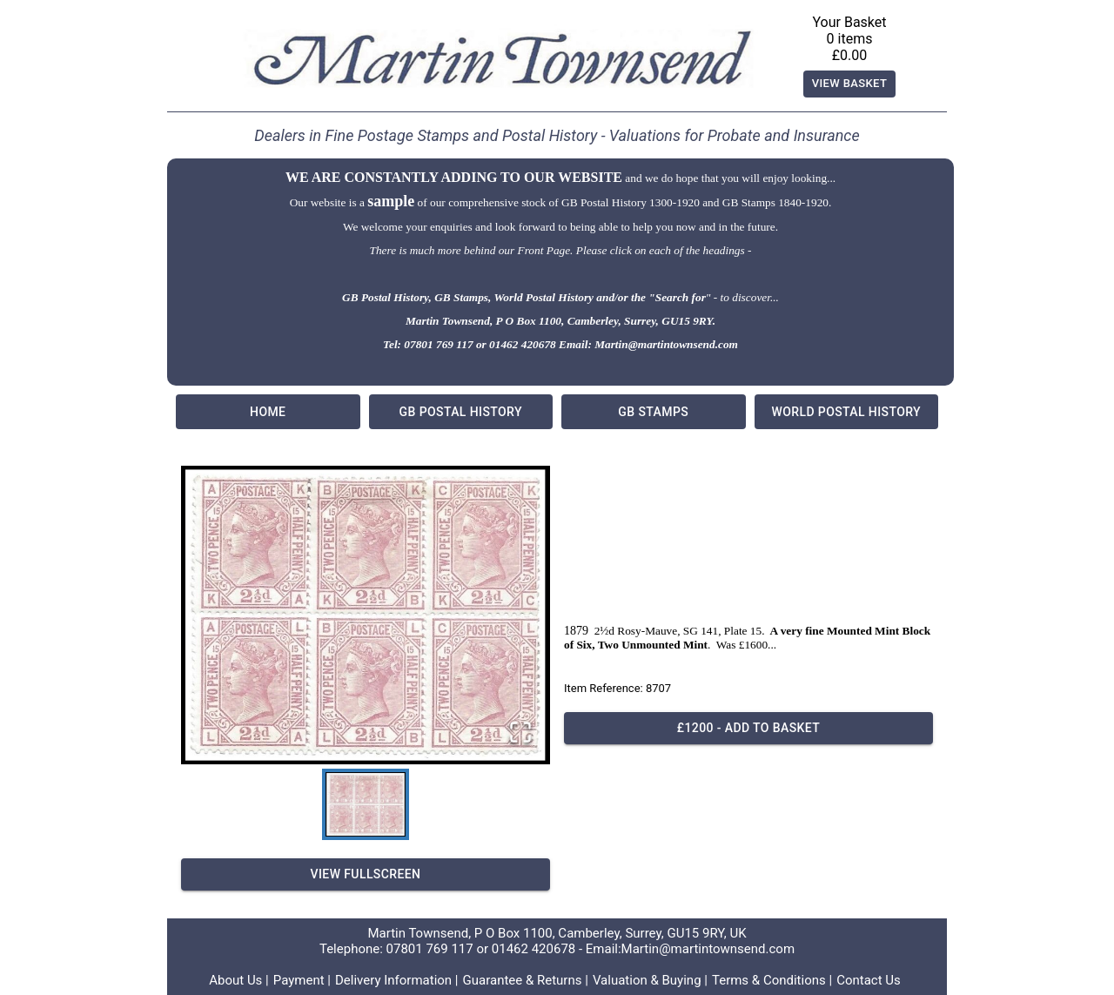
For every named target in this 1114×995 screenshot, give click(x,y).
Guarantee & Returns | (525, 980)
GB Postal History (461, 411)
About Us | (239, 980)
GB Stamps (653, 411)
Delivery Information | (397, 980)
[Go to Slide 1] (365, 804)
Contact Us (868, 980)
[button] (365, 615)
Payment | (302, 980)
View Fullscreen (365, 874)
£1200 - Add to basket (748, 728)
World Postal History (847, 411)
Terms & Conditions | (772, 980)
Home (268, 411)
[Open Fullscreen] (520, 733)
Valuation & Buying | (650, 980)
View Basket (849, 84)
